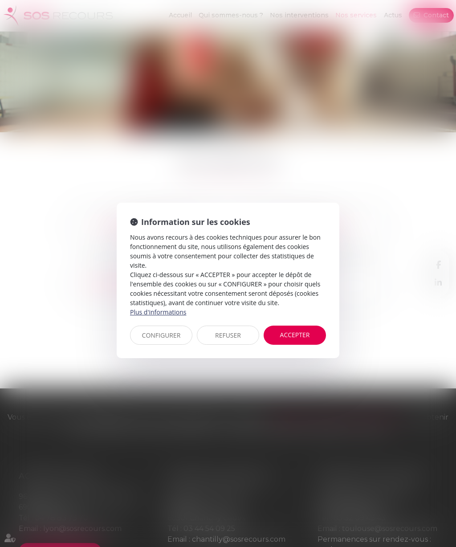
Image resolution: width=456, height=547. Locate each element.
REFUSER (228, 335)
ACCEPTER (295, 335)
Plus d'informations (158, 312)
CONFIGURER (161, 335)
